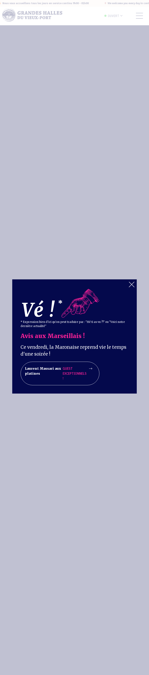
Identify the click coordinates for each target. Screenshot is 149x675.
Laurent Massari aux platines (58, 373)
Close (131, 284)
